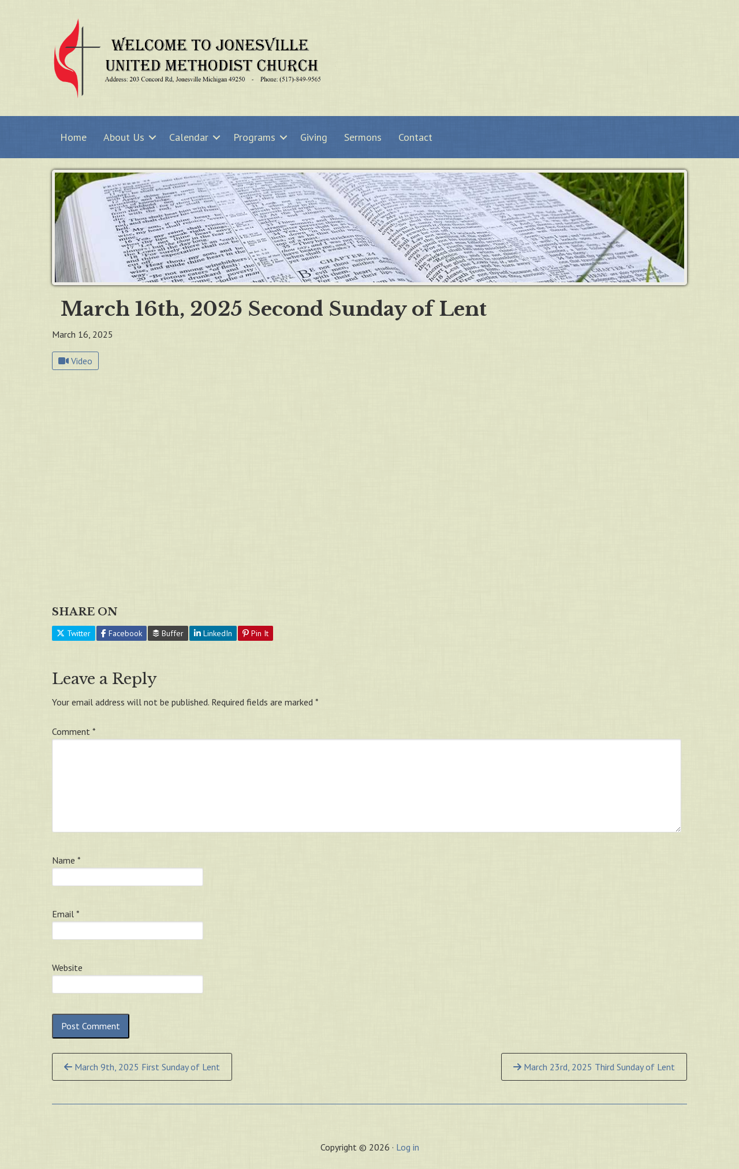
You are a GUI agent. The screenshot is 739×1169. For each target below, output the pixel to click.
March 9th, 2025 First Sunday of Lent (142, 1067)
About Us (123, 137)
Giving (313, 137)
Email (66, 914)
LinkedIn (213, 633)
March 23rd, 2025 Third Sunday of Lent (594, 1067)
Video (75, 361)
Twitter (74, 633)
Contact (415, 137)
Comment (74, 731)
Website (67, 967)
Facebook (121, 633)
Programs (254, 137)
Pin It (255, 633)
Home (73, 137)
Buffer (168, 633)
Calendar (188, 137)
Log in (407, 1147)
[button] (152, 137)
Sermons (363, 137)
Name (66, 860)
